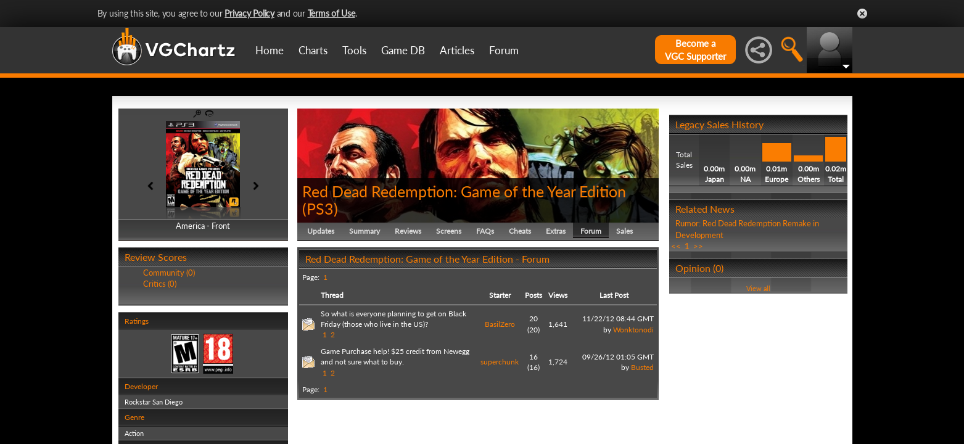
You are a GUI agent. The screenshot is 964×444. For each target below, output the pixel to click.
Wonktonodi (633, 329)
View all (758, 288)
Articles (457, 50)
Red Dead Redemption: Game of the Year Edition (464, 191)
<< (676, 246)
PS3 (320, 208)
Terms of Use (331, 13)
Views (557, 295)
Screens (448, 231)
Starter (500, 295)
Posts (533, 295)
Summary (364, 231)
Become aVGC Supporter (695, 50)
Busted (642, 367)
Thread (332, 295)
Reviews (408, 231)
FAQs (485, 231)
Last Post (613, 295)
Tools (354, 50)
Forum (504, 50)
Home (269, 50)
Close (862, 13)
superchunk (499, 361)
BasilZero (500, 324)
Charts (313, 50)
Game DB (403, 50)
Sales (624, 231)
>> (698, 246)
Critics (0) (159, 284)
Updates (320, 231)
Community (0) (169, 273)
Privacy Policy (249, 13)
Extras (556, 231)
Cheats (520, 231)
